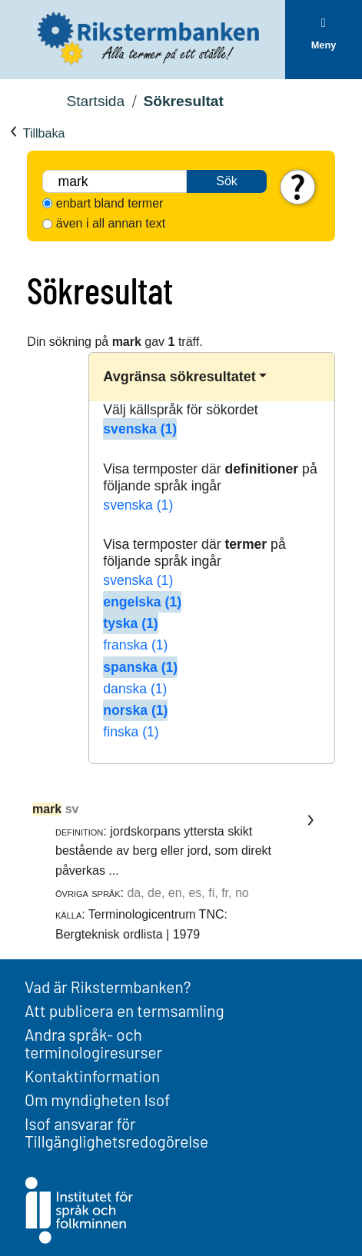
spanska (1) (140, 667)
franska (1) (135, 645)
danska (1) (135, 688)
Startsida (95, 101)
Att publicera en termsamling (124, 1010)
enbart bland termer (110, 203)
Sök (226, 181)
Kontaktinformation (92, 1075)
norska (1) (135, 710)
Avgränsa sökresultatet (179, 376)
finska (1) (130, 731)
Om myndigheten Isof (97, 1099)
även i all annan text (110, 223)
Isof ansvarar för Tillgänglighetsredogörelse (116, 1132)
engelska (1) (142, 602)
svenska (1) (140, 429)
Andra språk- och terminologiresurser (93, 1043)
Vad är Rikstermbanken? (108, 986)
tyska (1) (130, 623)
